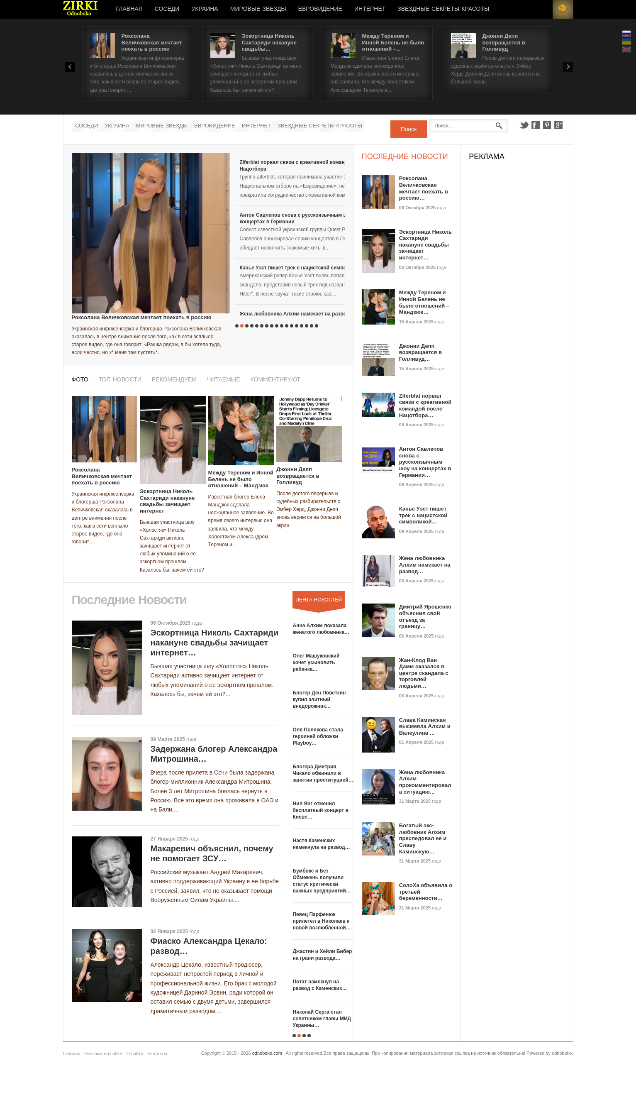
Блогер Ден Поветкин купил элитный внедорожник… (319, 699)
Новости (80, 9)
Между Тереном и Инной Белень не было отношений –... (393, 42)
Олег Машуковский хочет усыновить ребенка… (315, 662)
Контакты (157, 1053)
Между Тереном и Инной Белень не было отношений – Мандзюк (241, 479)
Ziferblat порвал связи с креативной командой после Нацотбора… (425, 405)
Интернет (369, 9)
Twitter (524, 125)
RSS (563, 9)
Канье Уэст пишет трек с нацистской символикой (300, 268)
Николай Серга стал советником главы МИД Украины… (321, 1018)
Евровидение (320, 9)
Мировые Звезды (258, 9)
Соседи (167, 9)
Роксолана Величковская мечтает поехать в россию (152, 42)
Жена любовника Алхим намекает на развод (294, 314)
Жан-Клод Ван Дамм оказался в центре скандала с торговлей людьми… (423, 673)
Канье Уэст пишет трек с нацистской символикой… (423, 515)
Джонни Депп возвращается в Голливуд (503, 42)
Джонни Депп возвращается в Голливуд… (420, 352)
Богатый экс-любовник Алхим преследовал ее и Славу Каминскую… (423, 838)
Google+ (559, 125)
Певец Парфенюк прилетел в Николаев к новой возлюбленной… (321, 921)
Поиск (409, 129)
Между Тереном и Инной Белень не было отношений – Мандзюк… (424, 302)
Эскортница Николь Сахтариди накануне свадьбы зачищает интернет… (215, 642)
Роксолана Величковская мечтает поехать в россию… (423, 188)
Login (542, 9)
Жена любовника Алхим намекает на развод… (425, 564)
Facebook (535, 125)
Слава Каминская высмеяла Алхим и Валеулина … (425, 726)
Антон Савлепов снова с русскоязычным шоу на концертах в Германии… (425, 462)
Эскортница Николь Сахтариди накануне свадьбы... (269, 42)
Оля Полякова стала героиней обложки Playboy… (317, 736)
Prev (70, 66)
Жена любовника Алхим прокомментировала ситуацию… (425, 782)
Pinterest (547, 125)
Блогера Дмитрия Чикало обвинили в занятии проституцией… (322, 773)
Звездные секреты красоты (443, 9)
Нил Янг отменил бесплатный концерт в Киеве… (320, 810)
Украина (204, 9)
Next (568, 66)
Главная (129, 9)
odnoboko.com (267, 1053)
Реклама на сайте (103, 1053)
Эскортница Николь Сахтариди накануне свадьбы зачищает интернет (167, 501)
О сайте (135, 1053)
